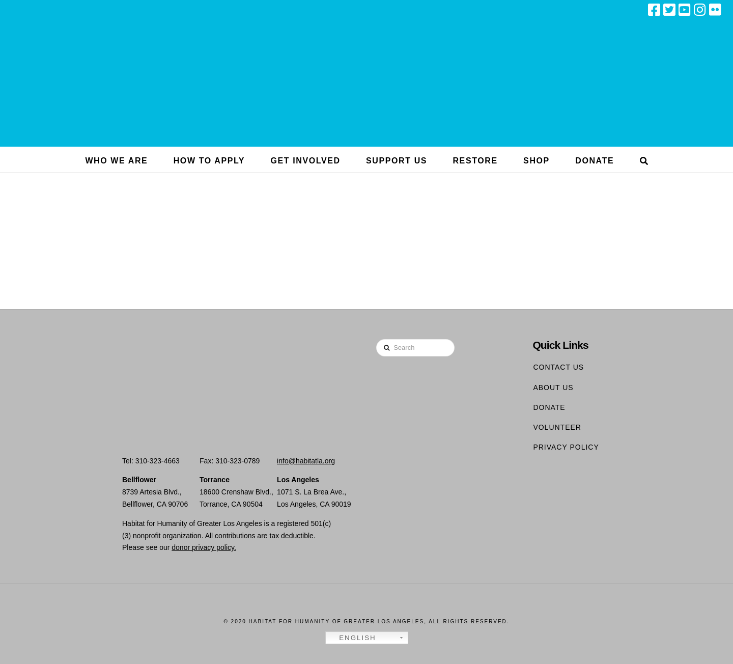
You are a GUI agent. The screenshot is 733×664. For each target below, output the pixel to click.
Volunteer (557, 427)
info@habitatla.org (306, 461)
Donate (549, 407)
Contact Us (558, 367)
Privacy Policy (566, 447)
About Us (553, 387)
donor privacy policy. (204, 547)
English (352, 638)
